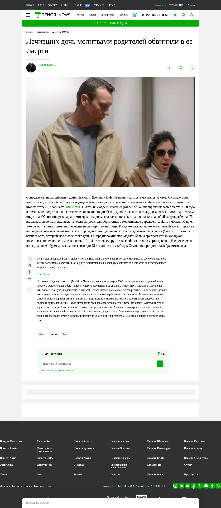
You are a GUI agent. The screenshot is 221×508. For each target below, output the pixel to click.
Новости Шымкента (158, 441)
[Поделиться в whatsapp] (29, 258)
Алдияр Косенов (47, 65)
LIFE (41, 5)
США (41, 334)
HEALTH (81, 5)
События (79, 465)
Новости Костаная (120, 448)
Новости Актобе (9, 448)
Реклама (191, 5)
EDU (112, 5)
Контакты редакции (22, 486)
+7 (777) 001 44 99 (124, 486)
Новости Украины (120, 458)
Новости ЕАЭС (155, 458)
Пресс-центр (191, 474)
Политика (115, 474)
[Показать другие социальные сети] (29, 279)
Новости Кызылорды (159, 448)
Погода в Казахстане (11, 441)
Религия (53, 334)
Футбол (188, 465)
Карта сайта (43, 441)
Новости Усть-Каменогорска (44, 449)
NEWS (30, 5)
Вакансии (39, 486)
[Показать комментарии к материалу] (29, 290)
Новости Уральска (84, 448)
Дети (65, 334)
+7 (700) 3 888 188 (156, 486)
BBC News (72, 207)
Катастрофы (154, 465)
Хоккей (78, 474)
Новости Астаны (119, 441)
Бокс (39, 474)
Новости (80, 14)
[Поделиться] (192, 68)
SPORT (52, 5)
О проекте (5, 486)
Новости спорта (156, 474)
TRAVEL (99, 5)
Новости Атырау (193, 448)
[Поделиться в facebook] (29, 272)
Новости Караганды (195, 441)
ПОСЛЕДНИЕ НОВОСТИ (38, 503)
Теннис (4, 474)
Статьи (93, 14)
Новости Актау (8, 458)
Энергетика (6, 465)
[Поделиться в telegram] (29, 265)
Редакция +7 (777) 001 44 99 (169, 5)
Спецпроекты (108, 14)
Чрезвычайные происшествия (118, 466)
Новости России (82, 458)
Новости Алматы (83, 441)
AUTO (64, 5)
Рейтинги (123, 14)
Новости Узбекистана (196, 458)
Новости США (45, 458)
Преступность (44, 465)
